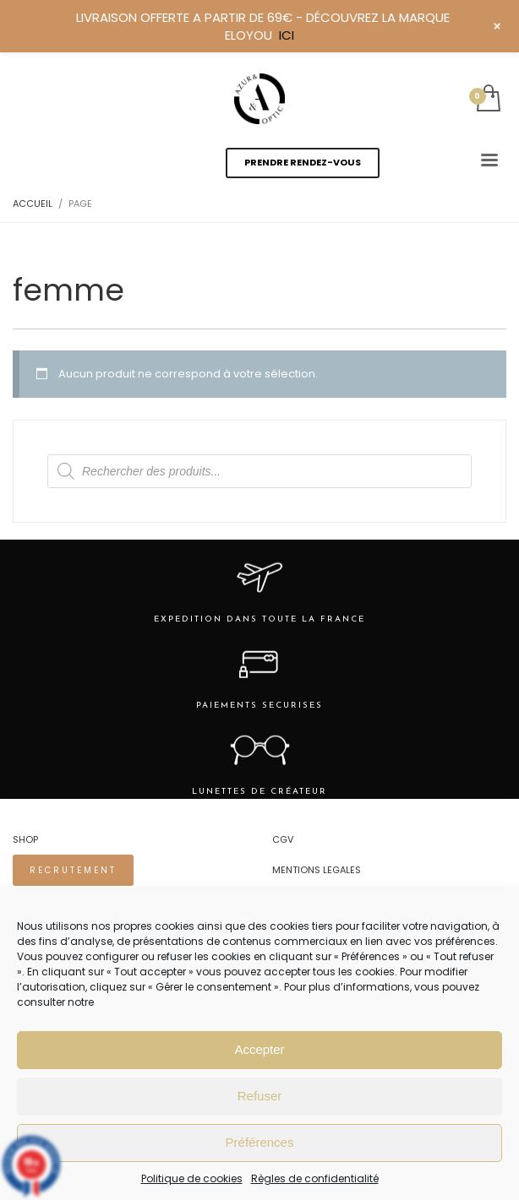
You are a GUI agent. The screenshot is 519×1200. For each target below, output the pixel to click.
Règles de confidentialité (315, 1178)
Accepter (259, 1049)
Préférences (260, 1142)
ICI (286, 35)
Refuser (260, 1096)
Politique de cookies (192, 1178)
